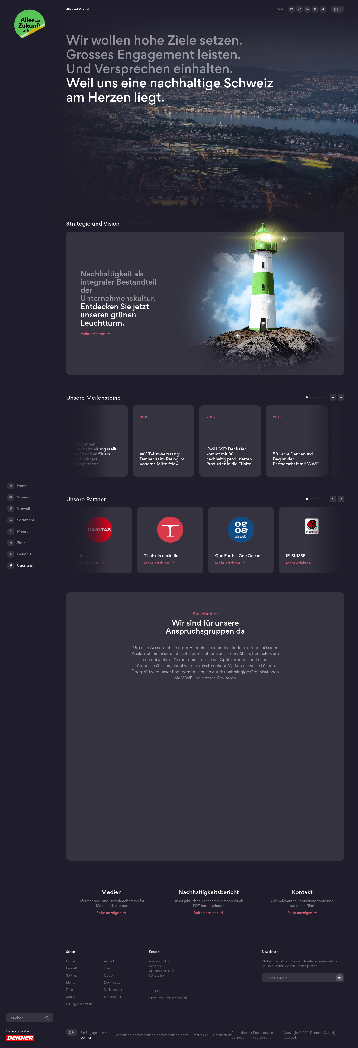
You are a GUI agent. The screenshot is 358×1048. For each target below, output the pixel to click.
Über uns (110, 968)
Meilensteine (113, 989)
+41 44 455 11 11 (160, 991)
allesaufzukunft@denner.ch (168, 998)
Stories (71, 997)
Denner (86, 1037)
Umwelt (71, 968)
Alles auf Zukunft (78, 9)
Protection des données (242, 1035)
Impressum (201, 1035)
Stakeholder (112, 997)
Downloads (112, 982)
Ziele (69, 989)
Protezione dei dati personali (263, 1035)
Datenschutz (222, 1035)
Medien (109, 975)
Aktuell (109, 961)
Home (70, 961)
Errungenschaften (79, 1004)
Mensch (71, 982)
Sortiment (73, 975)
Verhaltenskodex (128, 1035)
